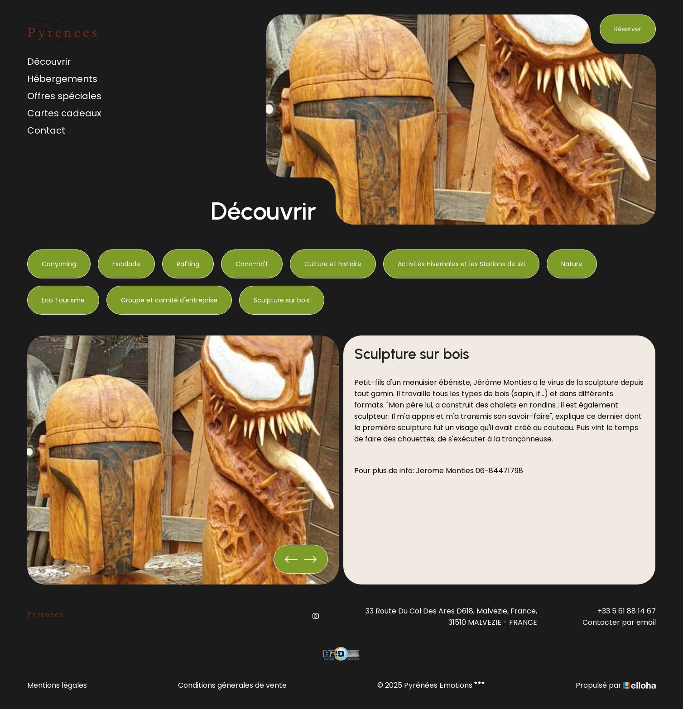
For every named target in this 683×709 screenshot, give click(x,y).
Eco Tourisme (63, 300)
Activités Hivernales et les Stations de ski (461, 263)
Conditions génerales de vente (232, 685)
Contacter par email (619, 622)
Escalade (126, 263)
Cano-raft (252, 263)
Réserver (627, 29)
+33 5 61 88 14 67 (626, 611)
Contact (46, 130)
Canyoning (59, 263)
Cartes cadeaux (64, 113)
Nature (571, 263)
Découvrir (49, 61)
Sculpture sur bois (282, 300)
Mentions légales (57, 685)
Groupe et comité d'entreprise (169, 300)
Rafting (188, 263)
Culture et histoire (332, 263)
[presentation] (291, 559)
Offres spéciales (64, 96)
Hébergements (62, 78)
